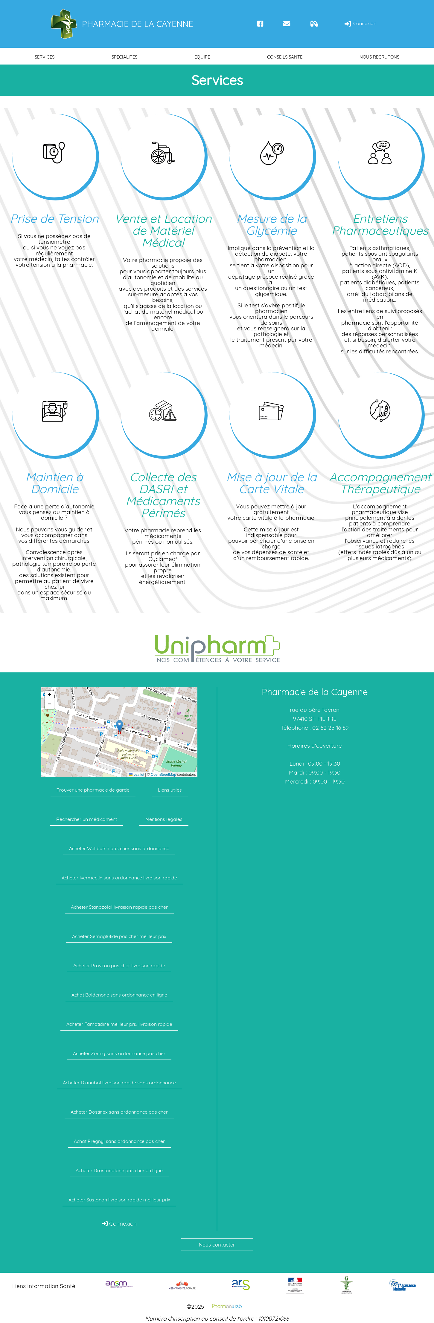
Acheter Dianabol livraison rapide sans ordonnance (119, 1083)
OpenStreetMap (163, 774)
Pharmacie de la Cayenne (121, 24)
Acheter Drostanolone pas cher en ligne (119, 1170)
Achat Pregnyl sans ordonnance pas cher (119, 1141)
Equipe (202, 57)
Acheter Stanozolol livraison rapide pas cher (119, 907)
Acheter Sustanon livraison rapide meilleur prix (119, 1200)
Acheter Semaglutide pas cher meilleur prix (119, 936)
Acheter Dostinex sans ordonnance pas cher (119, 1112)
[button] (119, 726)
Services (44, 57)
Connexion (360, 23)
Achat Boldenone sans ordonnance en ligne (119, 995)
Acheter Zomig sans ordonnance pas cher (119, 1053)
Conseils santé (284, 57)
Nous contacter (217, 1244)
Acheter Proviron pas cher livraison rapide (119, 965)
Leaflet (136, 774)
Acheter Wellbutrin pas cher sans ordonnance (119, 848)
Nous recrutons (379, 57)
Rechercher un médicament (86, 819)
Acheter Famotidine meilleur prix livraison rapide (119, 1024)
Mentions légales (163, 819)
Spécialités (124, 57)
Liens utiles (170, 790)
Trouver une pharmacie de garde (93, 790)
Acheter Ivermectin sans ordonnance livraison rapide (119, 878)
